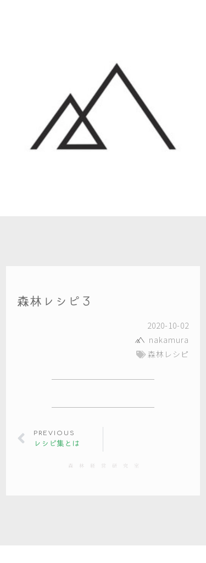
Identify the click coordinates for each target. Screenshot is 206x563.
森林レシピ (168, 353)
